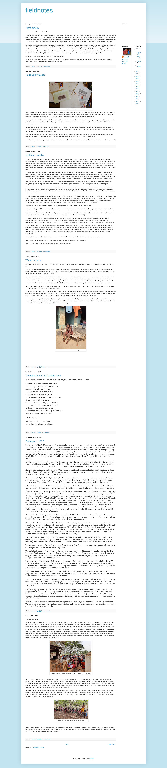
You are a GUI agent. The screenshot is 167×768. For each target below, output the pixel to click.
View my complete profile (125, 61)
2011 (137, 98)
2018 (137, 81)
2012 (137, 96)
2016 (137, 86)
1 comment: (45, 146)
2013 (137, 94)
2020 (137, 76)
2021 (137, 74)
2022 (137, 71)
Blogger (91, 758)
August (139, 61)
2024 (137, 49)
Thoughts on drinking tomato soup (43, 375)
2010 (137, 101)
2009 (137, 103)
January (139, 66)
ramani (127, 57)
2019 (137, 79)
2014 (137, 91)
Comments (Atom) (38, 747)
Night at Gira (32, 27)
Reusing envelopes (35, 75)
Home (67, 744)
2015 (137, 89)
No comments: (47, 66)
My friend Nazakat (34, 155)
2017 (137, 84)
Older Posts (112, 744)
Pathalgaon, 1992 (34, 441)
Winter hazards (33, 260)
